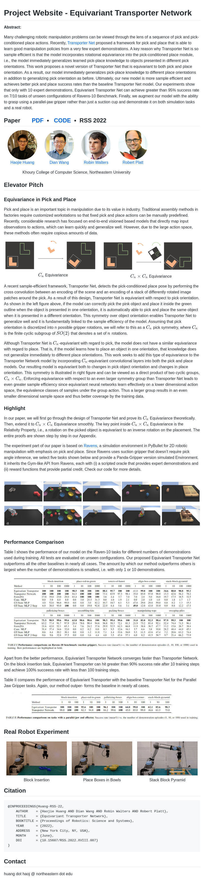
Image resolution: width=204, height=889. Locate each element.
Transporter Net (81, 43)
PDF (38, 120)
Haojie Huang (22, 162)
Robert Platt (133, 162)
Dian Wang (59, 162)
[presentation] (41, 275)
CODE (62, 120)
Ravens (90, 446)
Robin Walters (96, 162)
